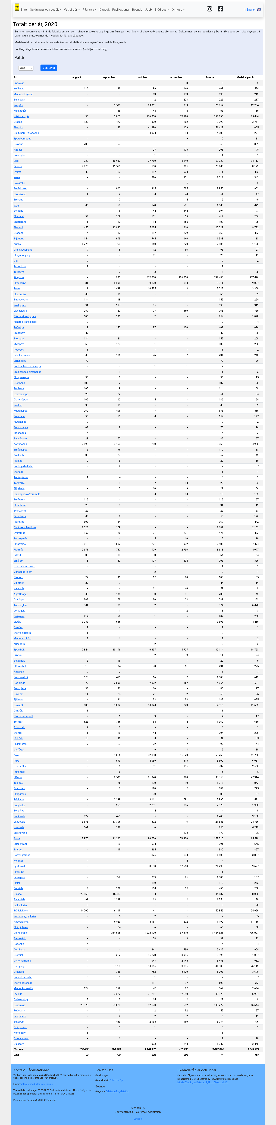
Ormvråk (18, 705)
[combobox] (25, 68)
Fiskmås (18, 549)
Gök (16, 260)
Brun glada (20, 688)
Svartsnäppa (21, 394)
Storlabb (18, 471)
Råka (16, 760)
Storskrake (20, 194)
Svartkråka (20, 766)
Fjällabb (18, 460)
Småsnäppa (20, 449)
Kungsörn (19, 644)
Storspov (19, 338)
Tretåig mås (20, 538)
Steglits (18, 994)
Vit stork (19, 583)
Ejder (16, 160)
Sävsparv (19, 1021)
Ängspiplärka (21, 921)
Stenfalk (18, 732)
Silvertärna (20, 516)
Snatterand (20, 221)
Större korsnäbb (23, 982)
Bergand (18, 210)
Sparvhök (19, 649)
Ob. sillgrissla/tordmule (27, 494)
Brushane (19, 416)
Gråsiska (19, 971)
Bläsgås (18, 127)
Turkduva (19, 271)
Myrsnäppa (20, 421)
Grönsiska (19, 1005)
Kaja (16, 755)
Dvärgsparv (20, 1027)
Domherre (19, 949)
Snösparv (19, 1010)
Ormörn (18, 627)
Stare (17, 838)
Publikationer (120, 9)
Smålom (18, 560)
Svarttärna (20, 510)
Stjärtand (19, 238)
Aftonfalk (19, 727)
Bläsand (18, 227)
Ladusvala (19, 821)
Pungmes (19, 771)
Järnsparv (19, 877)
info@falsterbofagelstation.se (37, 1084)
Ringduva (19, 277)
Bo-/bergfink (21, 932)
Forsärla (18, 888)
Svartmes (19, 788)
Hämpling (19, 966)
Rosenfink (19, 943)
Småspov (19, 333)
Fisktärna (19, 521)
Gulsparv (19, 1043)
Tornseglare (20, 605)
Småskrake (20, 188)
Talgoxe (18, 783)
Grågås (18, 121)
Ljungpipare (20, 310)
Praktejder (19, 155)
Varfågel (19, 749)
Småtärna (19, 499)
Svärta (17, 172)
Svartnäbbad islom (24, 566)
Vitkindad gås (21, 116)
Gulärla (18, 894)
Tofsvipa (19, 327)
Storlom (18, 577)
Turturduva (20, 266)
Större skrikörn (22, 632)
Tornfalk (18, 721)
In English (252, 9)
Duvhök (18, 655)
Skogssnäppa (21, 377)
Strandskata (21, 299)
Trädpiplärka (21, 910)
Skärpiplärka (21, 927)
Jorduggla (19, 610)
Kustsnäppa (20, 410)
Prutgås (18, 105)
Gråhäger (19, 599)
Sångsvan (19, 99)
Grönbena (19, 383)
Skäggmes (20, 794)
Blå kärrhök (20, 666)
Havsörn (18, 694)
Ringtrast (19, 871)
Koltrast (18, 860)
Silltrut (17, 555)
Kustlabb (19, 455)
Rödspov (19, 349)
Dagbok (104, 9)
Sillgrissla (19, 488)
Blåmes (18, 777)
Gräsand (18, 233)
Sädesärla (19, 899)
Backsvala (19, 816)
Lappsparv (20, 1016)
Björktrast (19, 866)
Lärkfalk (18, 738)
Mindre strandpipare (25, 321)
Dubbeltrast (20, 844)
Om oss (177, 9)
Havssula (19, 588)
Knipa (17, 177)
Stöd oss (161, 9)
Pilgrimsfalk (20, 744)
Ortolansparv (21, 1038)
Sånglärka (19, 805)
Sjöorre (18, 166)
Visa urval (49, 67)
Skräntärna (20, 505)
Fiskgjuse (19, 616)
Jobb (148, 9)
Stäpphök (19, 660)
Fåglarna (88, 9)
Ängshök (19, 671)
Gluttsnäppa (21, 399)
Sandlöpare (20, 438)
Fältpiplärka (20, 905)
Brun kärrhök (21, 677)
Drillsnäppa (20, 360)
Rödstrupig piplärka (25, 916)
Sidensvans (20, 832)
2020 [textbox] (23, 68)
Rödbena (19, 388)
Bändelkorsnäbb (23, 977)
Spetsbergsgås (22, 138)
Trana (17, 288)
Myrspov (19, 344)
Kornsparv (20, 1032)
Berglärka (19, 810)
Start (24, 9)
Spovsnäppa (21, 427)
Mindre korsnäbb (23, 988)
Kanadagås (20, 110)
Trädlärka (19, 799)
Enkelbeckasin (22, 355)
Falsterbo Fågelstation (117, 1091)
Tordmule (19, 483)
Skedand (19, 216)
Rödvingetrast (22, 855)
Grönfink (18, 955)
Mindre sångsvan (23, 94)
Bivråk (17, 621)
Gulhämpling (21, 999)
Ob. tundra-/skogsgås (26, 133)
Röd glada (19, 683)
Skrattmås (20, 544)
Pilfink (17, 882)
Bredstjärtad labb (23, 466)
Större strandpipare (25, 316)
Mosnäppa (20, 432)
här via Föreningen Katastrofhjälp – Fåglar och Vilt (202, 1082)
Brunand (18, 199)
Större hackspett (23, 716)
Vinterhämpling (22, 960)
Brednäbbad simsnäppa (27, 366)
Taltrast (18, 849)
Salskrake (19, 183)
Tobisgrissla (21, 477)
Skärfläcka (20, 294)
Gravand (18, 144)
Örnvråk (18, 710)
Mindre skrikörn (22, 638)
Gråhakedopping (23, 249)
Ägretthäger (20, 594)
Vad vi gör (70, 9)
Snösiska (19, 83)
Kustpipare (20, 305)
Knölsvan (19, 88)
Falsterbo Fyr (116, 1080)
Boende (137, 9)
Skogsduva (20, 283)
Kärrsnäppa (20, 444)
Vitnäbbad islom (23, 571)
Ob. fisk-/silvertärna (25, 527)
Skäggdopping (22, 255)
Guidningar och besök (44, 9)
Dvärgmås (19, 532)
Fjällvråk (18, 699)
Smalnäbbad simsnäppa (27, 371)
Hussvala (19, 827)
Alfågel (18, 149)
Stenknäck (20, 938)
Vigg (16, 205)
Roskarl (18, 405)
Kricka (17, 244)
